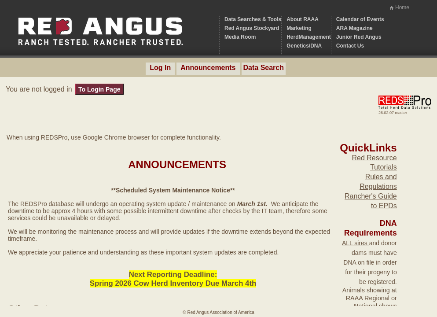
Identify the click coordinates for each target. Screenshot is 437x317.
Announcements (207, 67)
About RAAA (302, 19)
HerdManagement (308, 37)
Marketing (299, 28)
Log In (160, 67)
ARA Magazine (354, 28)
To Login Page (99, 89)
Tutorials (383, 167)
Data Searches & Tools (252, 19)
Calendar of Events (360, 19)
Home (402, 7)
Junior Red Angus (359, 37)
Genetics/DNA (304, 46)
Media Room (240, 37)
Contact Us (350, 46)
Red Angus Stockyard (251, 28)
